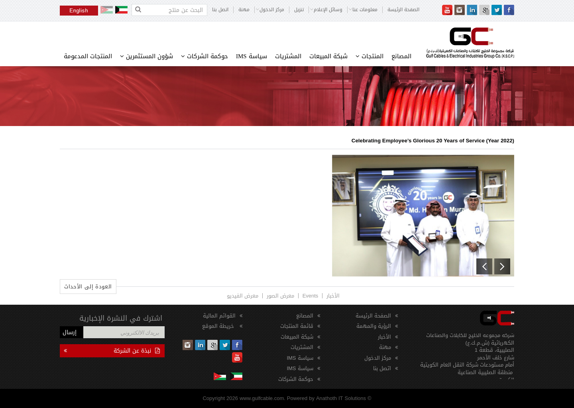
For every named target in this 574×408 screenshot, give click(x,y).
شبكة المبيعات (328, 56)
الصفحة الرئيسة (403, 9)
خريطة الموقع (219, 326)
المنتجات (369, 56)
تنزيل (299, 9)
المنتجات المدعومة (88, 56)
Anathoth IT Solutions (341, 398)
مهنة (244, 9)
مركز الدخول (377, 358)
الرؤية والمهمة (373, 326)
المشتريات (288, 56)
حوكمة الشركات (204, 56)
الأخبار (333, 296)
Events (310, 296)
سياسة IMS (251, 56)
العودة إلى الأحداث (88, 287)
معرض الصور (280, 296)
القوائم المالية (219, 316)
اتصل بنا (220, 9)
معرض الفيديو (242, 296)
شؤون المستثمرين (146, 56)
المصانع (401, 56)
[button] (484, 266)
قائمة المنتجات (296, 326)
